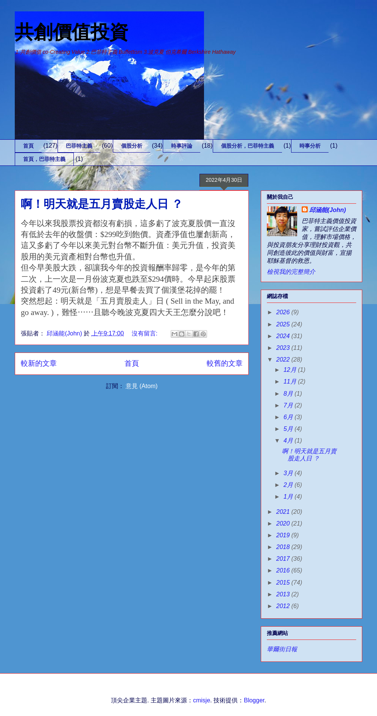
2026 (283, 312)
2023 (283, 348)
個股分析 (131, 146)
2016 (283, 570)
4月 (289, 440)
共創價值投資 (71, 32)
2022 (283, 359)
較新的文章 (39, 363)
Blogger (254, 700)
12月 (291, 370)
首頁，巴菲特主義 (44, 159)
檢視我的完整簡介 (291, 271)
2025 (283, 324)
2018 (283, 547)
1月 (289, 496)
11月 (291, 381)
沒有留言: (145, 333)
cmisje (201, 700)
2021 (283, 512)
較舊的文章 (225, 363)
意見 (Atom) (141, 386)
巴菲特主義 (79, 146)
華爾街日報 (282, 649)
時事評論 (181, 146)
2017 (283, 558)
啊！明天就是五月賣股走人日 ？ (102, 204)
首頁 (28, 146)
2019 (283, 535)
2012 (283, 606)
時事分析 (310, 146)
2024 (283, 336)
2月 (289, 485)
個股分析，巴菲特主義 (247, 146)
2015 (283, 582)
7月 (289, 405)
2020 (283, 523)
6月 (289, 417)
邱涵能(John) (327, 210)
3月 (289, 473)
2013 (283, 594)
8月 (289, 393)
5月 (289, 429)
